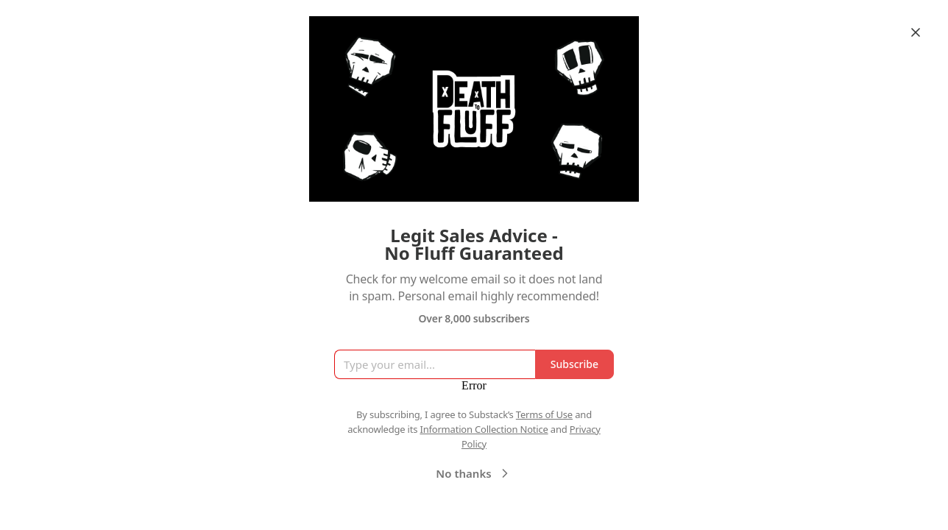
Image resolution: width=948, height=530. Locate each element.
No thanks (474, 473)
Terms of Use (544, 414)
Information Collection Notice (484, 429)
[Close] (915, 32)
